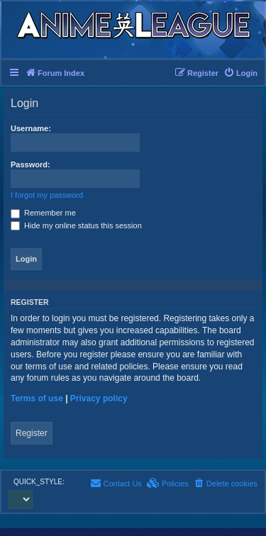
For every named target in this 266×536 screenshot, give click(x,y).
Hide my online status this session (76, 225)
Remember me (43, 212)
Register (32, 433)
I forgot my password (47, 195)
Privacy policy (99, 398)
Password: (30, 164)
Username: (31, 128)
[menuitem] (240, 73)
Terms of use (37, 398)
